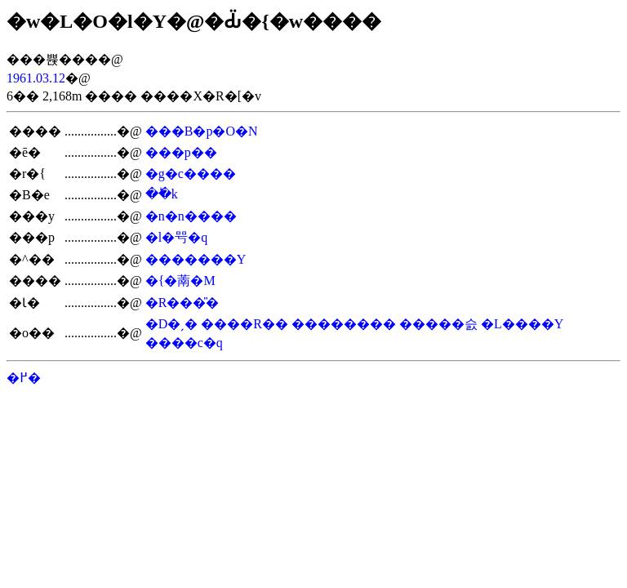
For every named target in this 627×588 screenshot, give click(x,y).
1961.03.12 (36, 78)
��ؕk (161, 194)
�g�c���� (190, 173)
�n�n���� (191, 216)
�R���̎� (182, 303)
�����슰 (438, 324)
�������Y (196, 259)
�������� (343, 324)
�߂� (24, 378)
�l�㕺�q (176, 237)
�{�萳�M (180, 280)
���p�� (181, 152)
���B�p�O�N (201, 131)
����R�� (244, 324)
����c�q (184, 343)
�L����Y (522, 324)
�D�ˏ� (171, 324)
